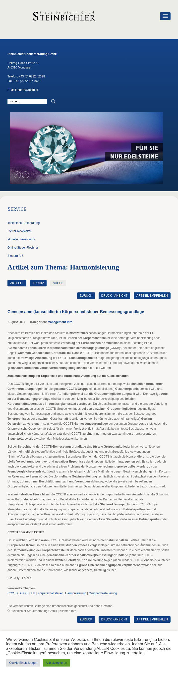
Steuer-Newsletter (19, 231)
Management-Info (60, 322)
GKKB (24, 593)
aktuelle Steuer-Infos (21, 239)
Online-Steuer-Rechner (22, 247)
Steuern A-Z (15, 256)
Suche (58, 283)
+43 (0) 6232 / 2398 (32, 76)
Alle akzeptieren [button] (56, 663)
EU (33, 593)
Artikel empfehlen (152, 295)
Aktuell (16, 283)
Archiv (38, 283)
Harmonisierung (75, 593)
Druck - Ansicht (114, 295)
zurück (86, 295)
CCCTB (12, 593)
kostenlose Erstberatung (23, 223)
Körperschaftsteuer (50, 593)
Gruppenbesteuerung (103, 593)
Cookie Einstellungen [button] (23, 663)
